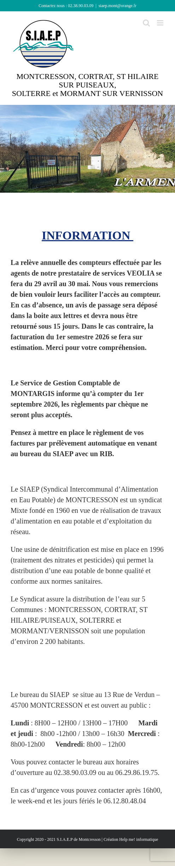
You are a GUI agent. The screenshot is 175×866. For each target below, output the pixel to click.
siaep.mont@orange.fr (117, 5)
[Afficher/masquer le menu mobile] (160, 23)
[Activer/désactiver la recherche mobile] (146, 23)
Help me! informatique (138, 839)
